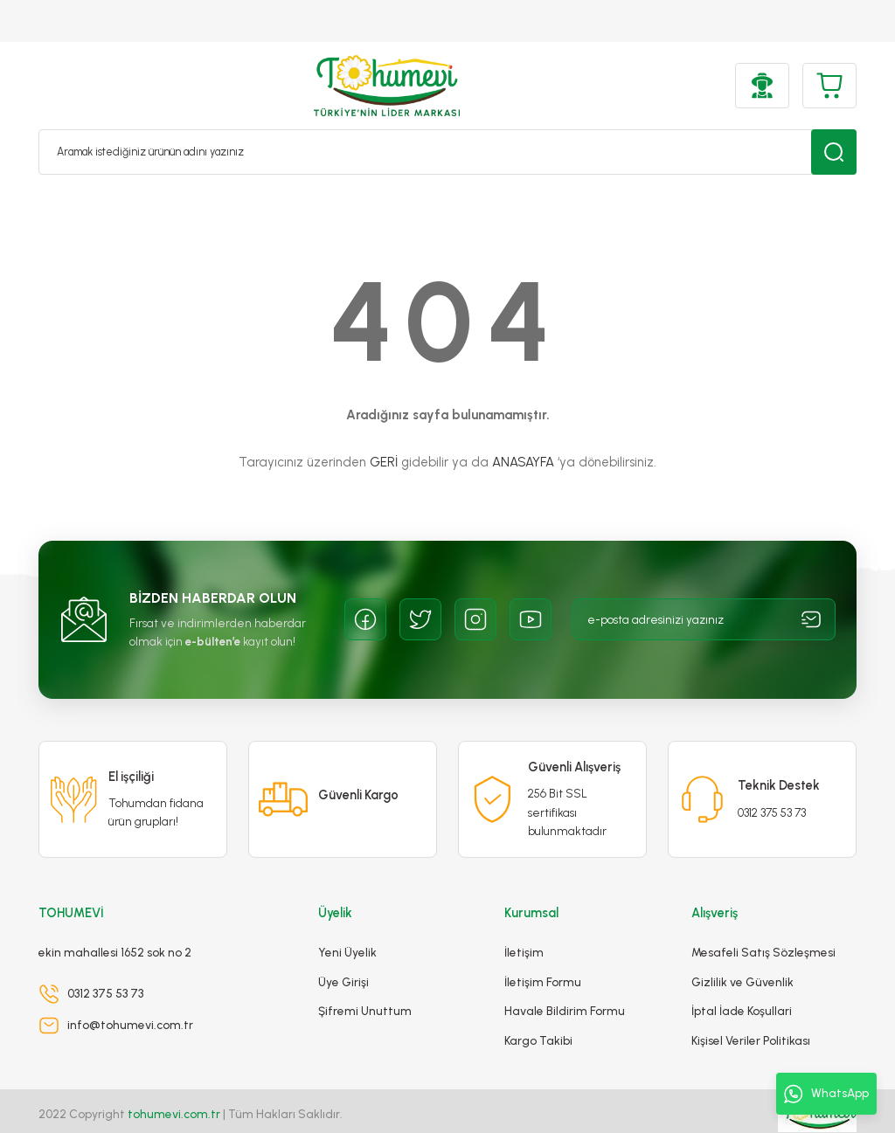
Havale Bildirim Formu (564, 979)
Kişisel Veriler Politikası (750, 1008)
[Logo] (387, 85)
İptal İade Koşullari (741, 979)
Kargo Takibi (538, 1008)
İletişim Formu (542, 950)
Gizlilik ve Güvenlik (742, 950)
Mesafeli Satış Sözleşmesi (763, 921)
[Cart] (829, 85)
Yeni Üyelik (347, 921)
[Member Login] (762, 85)
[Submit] (811, 619)
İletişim (524, 921)
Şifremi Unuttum (365, 979)
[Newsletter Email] (704, 619)
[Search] (447, 152)
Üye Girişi (343, 950)
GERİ (384, 462)
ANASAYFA (523, 462)
